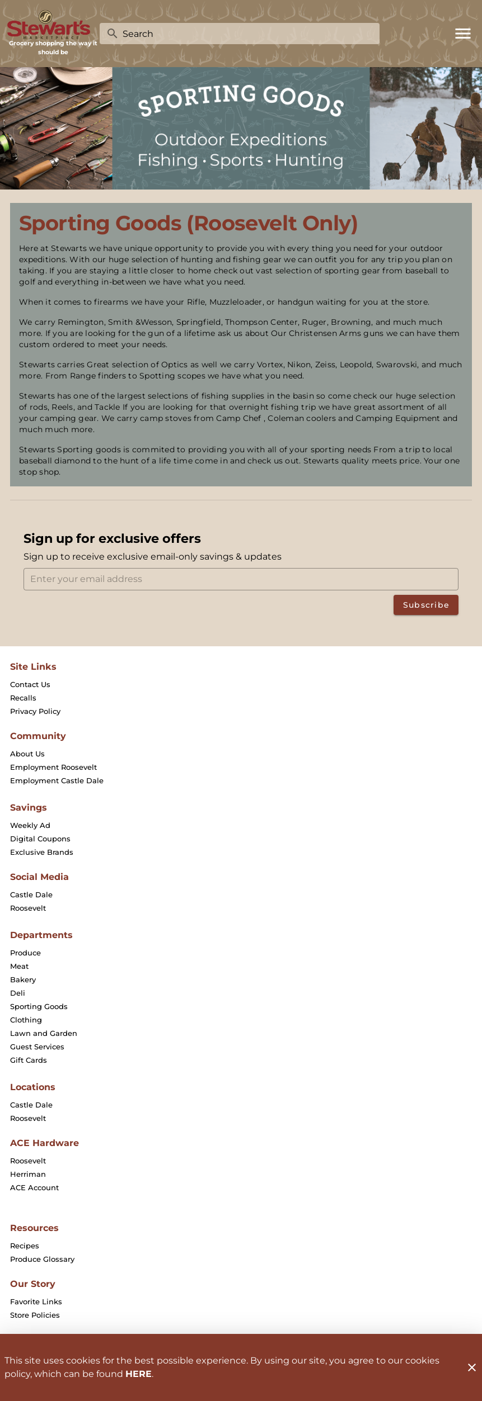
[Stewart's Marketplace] (53, 25)
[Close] (472, 1367)
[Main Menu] (463, 33)
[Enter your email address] (244, 579)
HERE (138, 1374)
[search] (247, 33)
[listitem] (30, 684)
